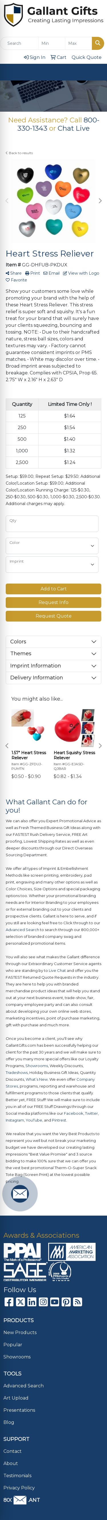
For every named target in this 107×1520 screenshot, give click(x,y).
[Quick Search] (19, 43)
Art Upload (16, 1398)
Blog (8, 1422)
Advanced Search (23, 1385)
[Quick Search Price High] (78, 43)
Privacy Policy (19, 1488)
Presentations (19, 1410)
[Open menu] (95, 72)
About (10, 1463)
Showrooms (17, 1357)
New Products (20, 1332)
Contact (12, 1451)
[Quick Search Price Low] (51, 43)
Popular (12, 1344)
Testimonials (17, 1475)
